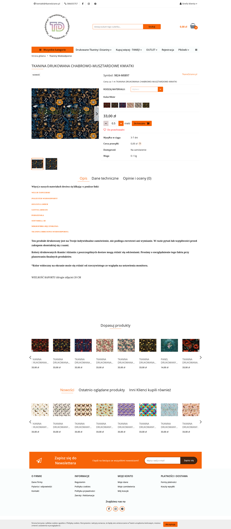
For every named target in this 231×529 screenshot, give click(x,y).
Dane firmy (37, 482)
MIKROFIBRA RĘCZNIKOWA (45, 226)
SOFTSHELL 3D (39, 221)
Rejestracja (168, 49)
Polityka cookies (82, 486)
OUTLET (151, 49)
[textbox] (144, 89)
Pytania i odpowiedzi (42, 486)
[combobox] (147, 89)
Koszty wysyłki (168, 486)
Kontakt (35, 491)
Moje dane (123, 482)
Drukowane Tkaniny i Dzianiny (94, 49)
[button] (37, 476)
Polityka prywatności (85, 491)
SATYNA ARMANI (40, 210)
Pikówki (183, 49)
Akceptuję (170, 524)
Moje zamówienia (126, 486)
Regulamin (80, 482)
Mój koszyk (123, 491)
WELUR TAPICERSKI (41, 192)
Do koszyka (142, 123)
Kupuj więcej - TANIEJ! (129, 49)
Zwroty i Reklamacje (84, 495)
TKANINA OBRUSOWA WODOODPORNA (50, 232)
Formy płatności (168, 482)
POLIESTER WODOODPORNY (44, 198)
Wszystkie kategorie (52, 49)
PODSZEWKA (38, 215)
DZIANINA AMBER (40, 204)
